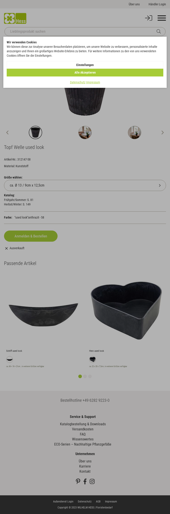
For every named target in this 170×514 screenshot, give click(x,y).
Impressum (93, 82)
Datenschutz (77, 82)
